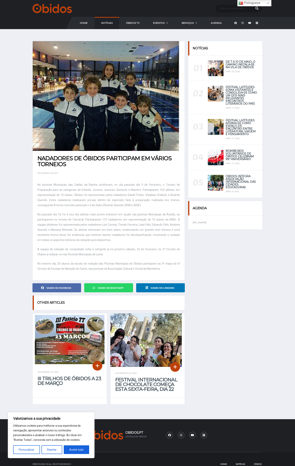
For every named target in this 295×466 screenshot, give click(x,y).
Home (84, 22)
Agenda (216, 22)
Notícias (107, 22)
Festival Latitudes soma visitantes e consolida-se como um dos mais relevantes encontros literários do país (241, 95)
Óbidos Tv (133, 22)
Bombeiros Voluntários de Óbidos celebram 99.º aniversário (240, 155)
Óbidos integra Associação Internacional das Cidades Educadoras (241, 181)
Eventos (159, 22)
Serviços (187, 22)
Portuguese (249, 3)
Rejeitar (52, 449)
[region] (51, 435)
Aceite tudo (76, 449)
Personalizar (26, 449)
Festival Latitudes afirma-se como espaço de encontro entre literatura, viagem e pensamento (240, 127)
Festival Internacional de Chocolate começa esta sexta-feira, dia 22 (146, 384)
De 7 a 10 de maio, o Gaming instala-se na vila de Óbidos (240, 64)
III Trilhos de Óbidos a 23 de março (69, 381)
